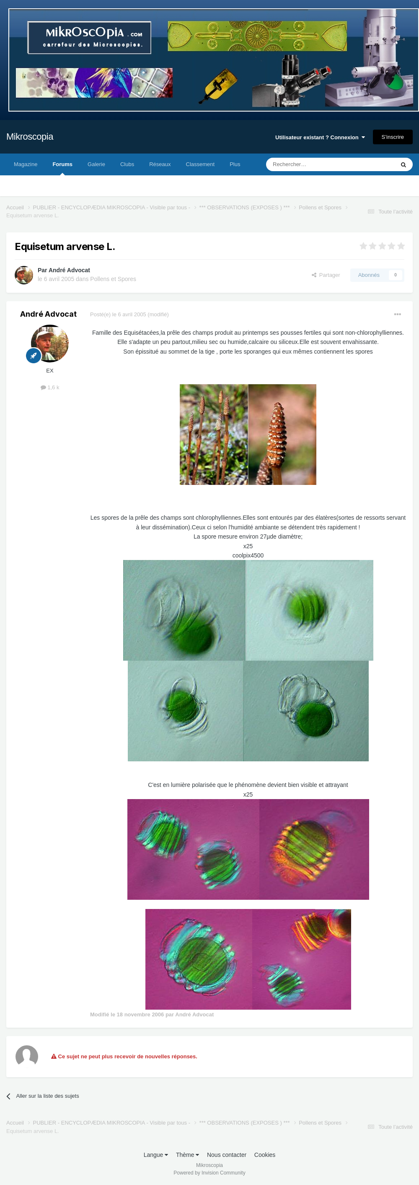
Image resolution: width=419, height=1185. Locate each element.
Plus (235, 164)
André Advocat (69, 270)
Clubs (127, 164)
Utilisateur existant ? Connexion (320, 137)
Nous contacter (226, 1154)
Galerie (96, 164)
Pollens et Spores (113, 279)
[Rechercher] (313, 164)
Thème (187, 1154)
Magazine (25, 164)
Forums (62, 168)
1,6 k (50, 387)
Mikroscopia (29, 136)
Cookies (265, 1154)
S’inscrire (393, 137)
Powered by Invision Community (209, 1173)
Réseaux (160, 164)
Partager (326, 275)
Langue (156, 1154)
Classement (200, 164)
